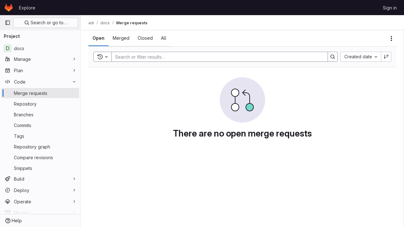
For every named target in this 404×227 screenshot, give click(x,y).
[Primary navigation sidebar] (8, 23)
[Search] (216, 57)
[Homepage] (8, 8)
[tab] (98, 38)
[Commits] (40, 125)
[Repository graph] (40, 147)
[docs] (40, 48)
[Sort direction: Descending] (386, 57)
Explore (27, 7)
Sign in (390, 7)
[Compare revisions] (40, 157)
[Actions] (391, 38)
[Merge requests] (40, 93)
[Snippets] (40, 168)
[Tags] (40, 136)
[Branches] (40, 114)
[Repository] (40, 104)
